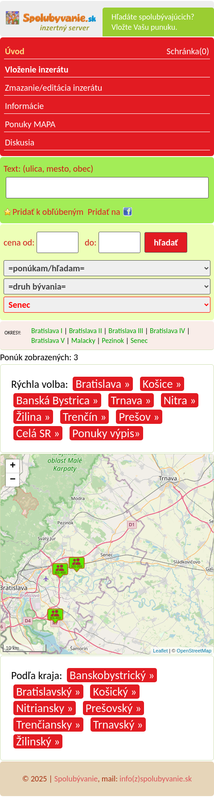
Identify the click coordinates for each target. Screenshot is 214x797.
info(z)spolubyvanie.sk (155, 779)
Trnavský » (118, 724)
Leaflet (160, 650)
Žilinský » (38, 741)
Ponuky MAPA (30, 124)
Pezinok (113, 340)
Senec (139, 340)
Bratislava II (85, 330)
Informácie (24, 106)
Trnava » (131, 400)
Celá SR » (38, 433)
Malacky (83, 340)
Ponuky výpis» (106, 433)
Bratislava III (125, 330)
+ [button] (13, 466)
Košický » (114, 691)
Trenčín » (85, 417)
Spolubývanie (76, 779)
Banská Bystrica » (57, 400)
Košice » (162, 384)
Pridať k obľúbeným (47, 211)
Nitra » (180, 400)
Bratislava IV (167, 330)
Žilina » (33, 417)
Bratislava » (102, 384)
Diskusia (19, 142)
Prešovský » (113, 708)
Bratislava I (46, 330)
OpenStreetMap (194, 650)
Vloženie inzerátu (36, 69)
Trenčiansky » (48, 724)
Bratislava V (48, 340)
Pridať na (103, 211)
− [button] (13, 480)
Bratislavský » (48, 691)
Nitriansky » (44, 708)
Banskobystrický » (112, 675)
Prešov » (139, 417)
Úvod (15, 51)
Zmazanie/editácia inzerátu (53, 87)
